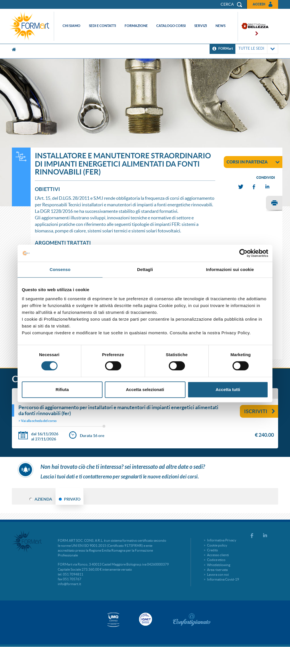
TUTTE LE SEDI (256, 49)
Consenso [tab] (60, 269)
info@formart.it (69, 584)
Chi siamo (71, 26)
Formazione (136, 26)
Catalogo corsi (171, 26)
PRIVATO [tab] (72, 499)
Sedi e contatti (102, 26)
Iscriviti (259, 411)
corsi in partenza (253, 161)
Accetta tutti (228, 389)
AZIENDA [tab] (43, 499)
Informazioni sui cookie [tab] (230, 269)
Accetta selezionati (145, 389)
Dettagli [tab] (145, 269)
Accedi (259, 4)
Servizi (200, 26)
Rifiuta (62, 389)
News (220, 26)
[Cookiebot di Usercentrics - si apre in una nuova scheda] (243, 253)
